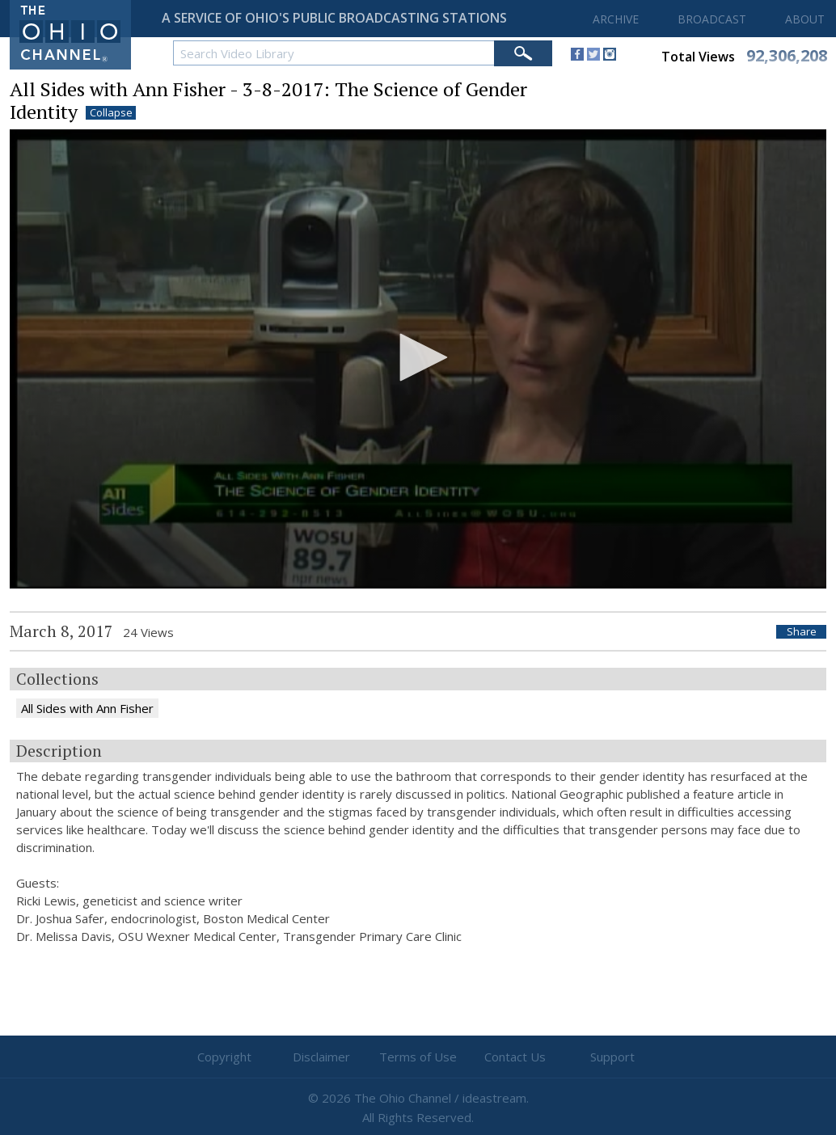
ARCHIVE (616, 19)
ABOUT (805, 19)
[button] (418, 357)
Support (612, 1057)
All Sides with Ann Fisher (87, 708)
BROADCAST (712, 19)
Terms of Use (418, 1057)
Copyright (224, 1057)
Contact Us (515, 1057)
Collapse (111, 113)
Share (802, 632)
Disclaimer (321, 1057)
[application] (418, 359)
